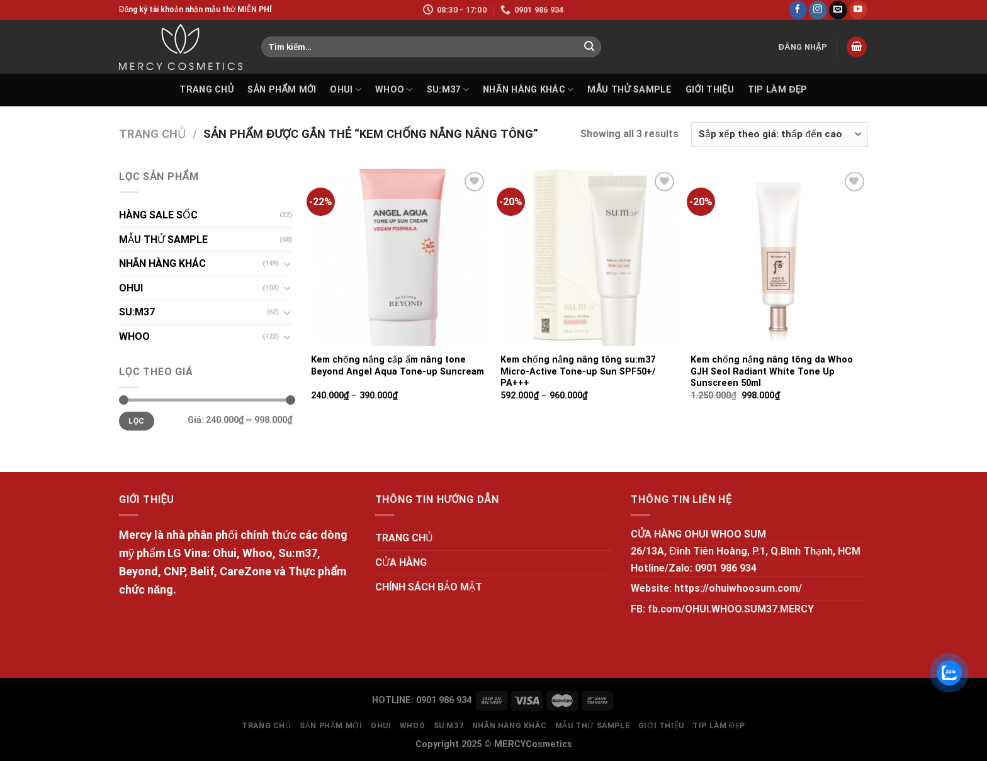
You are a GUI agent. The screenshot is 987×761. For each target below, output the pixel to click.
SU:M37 (448, 90)
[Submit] (589, 47)
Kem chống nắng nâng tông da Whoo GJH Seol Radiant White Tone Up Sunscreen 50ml (772, 371)
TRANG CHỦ (206, 89)
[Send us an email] (838, 10)
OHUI (345, 90)
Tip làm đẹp (778, 89)
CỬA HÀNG (401, 562)
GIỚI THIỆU (709, 89)
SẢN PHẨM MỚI (281, 89)
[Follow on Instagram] (818, 10)
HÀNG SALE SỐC (158, 215)
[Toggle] (287, 263)
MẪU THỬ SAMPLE (629, 89)
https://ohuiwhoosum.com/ (738, 588)
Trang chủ (152, 133)
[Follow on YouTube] (858, 10)
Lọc (136, 421)
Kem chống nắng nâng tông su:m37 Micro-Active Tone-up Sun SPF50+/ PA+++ (577, 371)
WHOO (394, 90)
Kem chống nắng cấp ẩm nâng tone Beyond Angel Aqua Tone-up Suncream (397, 365)
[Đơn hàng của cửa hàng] (779, 134)
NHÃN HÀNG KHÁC (528, 90)
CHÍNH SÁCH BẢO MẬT (428, 587)
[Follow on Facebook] (798, 10)
